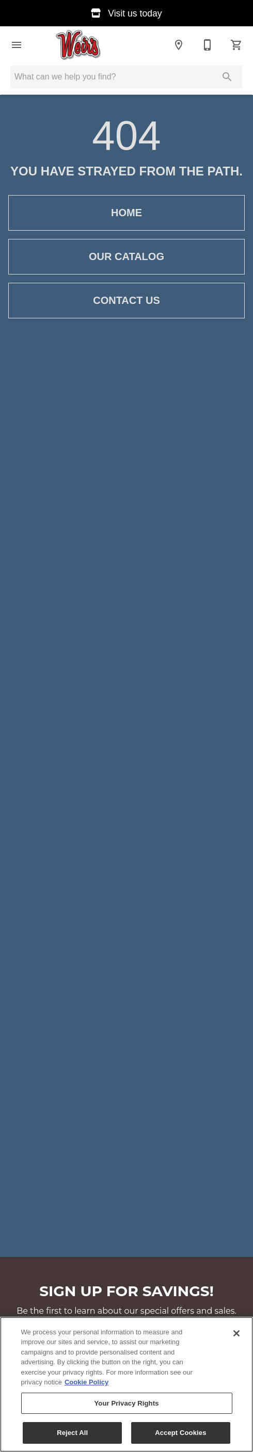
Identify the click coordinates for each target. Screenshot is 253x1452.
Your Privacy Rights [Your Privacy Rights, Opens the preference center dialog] (126, 1403)
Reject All (72, 1433)
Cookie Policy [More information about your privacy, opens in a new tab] (86, 1382)
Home (126, 213)
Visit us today (126, 13)
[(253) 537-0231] (207, 45)
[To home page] (79, 44)
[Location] (178, 45)
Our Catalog (126, 256)
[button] (16, 45)
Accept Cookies (180, 1433)
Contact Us (126, 300)
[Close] (236, 1333)
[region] (126, 1384)
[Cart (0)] (236, 45)
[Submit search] (227, 77)
